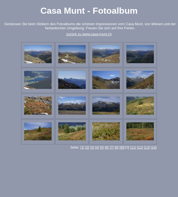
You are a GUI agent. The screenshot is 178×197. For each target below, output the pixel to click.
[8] (116, 147)
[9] (121, 147)
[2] (87, 147)
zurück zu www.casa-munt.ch (89, 34)
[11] (133, 147)
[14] (154, 147)
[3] (92, 147)
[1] (82, 147)
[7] (111, 147)
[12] (140, 147)
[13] (147, 147)
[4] (97, 147)
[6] (107, 147)
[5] (102, 147)
